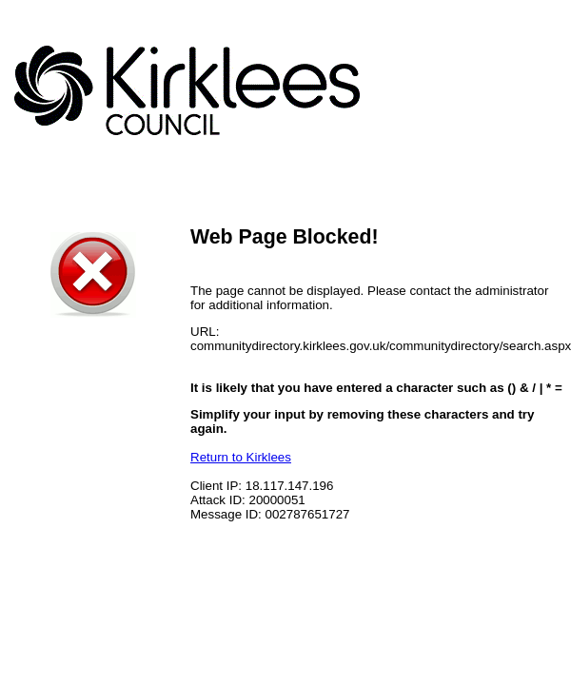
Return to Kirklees (240, 457)
